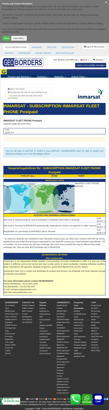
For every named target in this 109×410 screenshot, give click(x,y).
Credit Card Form (63, 393)
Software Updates (80, 342)
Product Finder (96, 305)
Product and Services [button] (20, 77)
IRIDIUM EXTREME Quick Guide (80, 314)
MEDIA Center (10, 311)
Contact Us (95, 348)
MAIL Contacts (27, 311)
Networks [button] (60, 77)
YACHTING (52, 47)
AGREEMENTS (63, 302)
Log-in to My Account (94, 47)
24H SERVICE (27, 322)
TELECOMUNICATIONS (16, 47)
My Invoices (95, 333)
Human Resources (11, 314)
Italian (48, 399)
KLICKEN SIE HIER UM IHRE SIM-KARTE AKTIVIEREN (25, 97)
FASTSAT (9, 53)
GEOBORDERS (11, 302)
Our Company (10, 305)
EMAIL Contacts (27, 308)
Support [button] (13, 82)
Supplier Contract (63, 379)
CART (93, 302)
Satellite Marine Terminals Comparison (44, 342)
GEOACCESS (67, 47)
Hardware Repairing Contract (60, 373)
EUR (84, 60)
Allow (6, 38)
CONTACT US (28, 302)
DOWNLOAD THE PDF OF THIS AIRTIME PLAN (27, 92)
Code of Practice (10, 317)
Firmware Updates (80, 345)
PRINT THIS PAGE (16, 89)
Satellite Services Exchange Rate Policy (11, 328)
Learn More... (19, 38)
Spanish (58, 399)
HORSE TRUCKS (43, 53)
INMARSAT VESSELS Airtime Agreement (63, 342)
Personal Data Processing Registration (10, 336)
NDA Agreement (62, 384)
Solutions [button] (42, 77)
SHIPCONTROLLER (65, 53)
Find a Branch (27, 319)
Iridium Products (45, 353)
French (40, 399)
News (7, 308)
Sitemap (8, 353)
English (30, 399)
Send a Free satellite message (91, 65)
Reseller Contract (63, 381)
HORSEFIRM (24, 53)
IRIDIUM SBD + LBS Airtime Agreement (62, 314)
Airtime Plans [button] (79, 77)
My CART (94, 308)
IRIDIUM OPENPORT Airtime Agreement (63, 328)
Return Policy (95, 350)
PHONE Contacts (28, 305)
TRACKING (37, 47)
